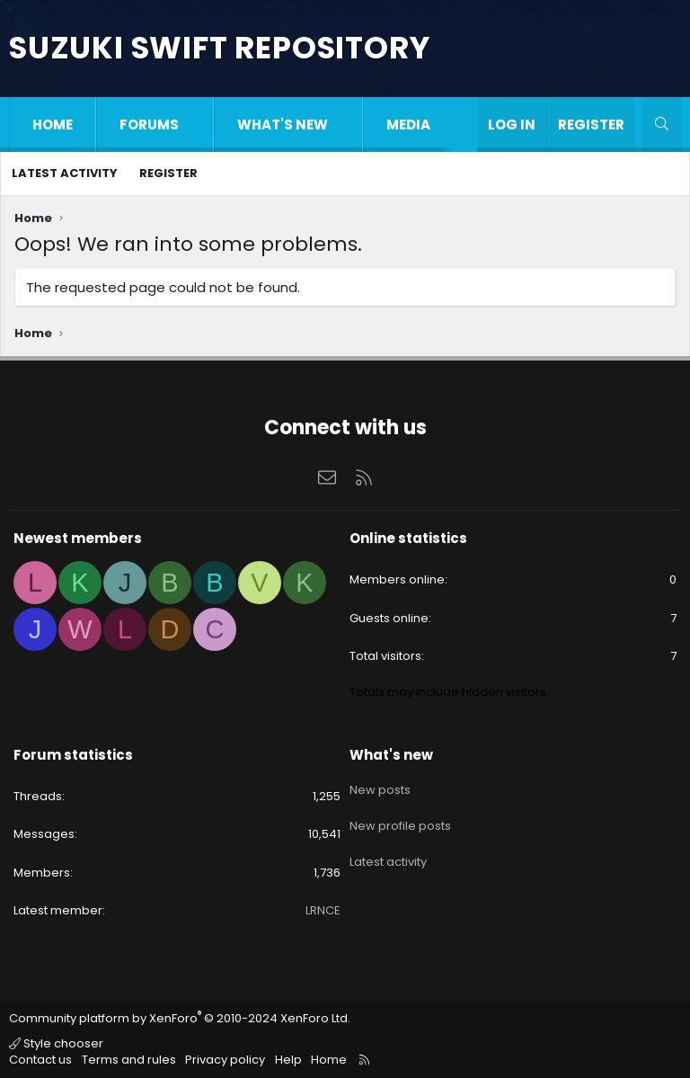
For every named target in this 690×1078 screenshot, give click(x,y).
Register (168, 173)
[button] (197, 124)
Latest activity (65, 173)
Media (408, 124)
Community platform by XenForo (179, 1018)
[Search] (661, 124)
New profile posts (400, 817)
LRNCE (323, 910)
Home (52, 124)
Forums (149, 124)
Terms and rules (129, 1059)
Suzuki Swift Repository (219, 47)
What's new (282, 124)
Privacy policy (225, 1059)
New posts (380, 786)
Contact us (40, 1059)
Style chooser (56, 1043)
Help (288, 1059)
